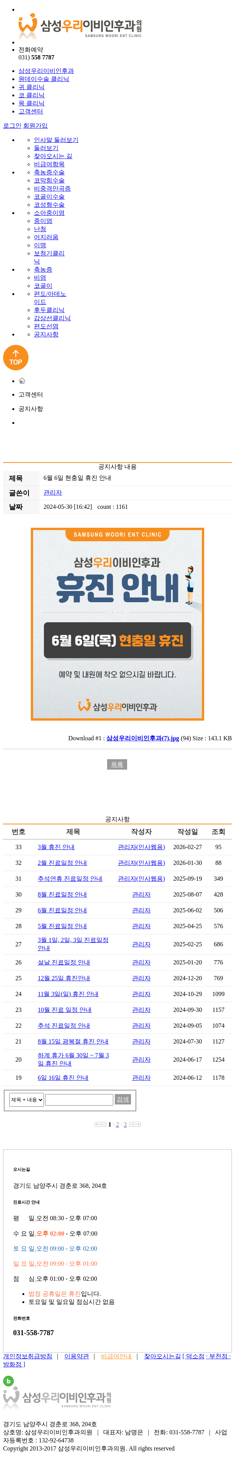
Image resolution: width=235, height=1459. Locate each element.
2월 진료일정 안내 (62, 863)
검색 (123, 1099)
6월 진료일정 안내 (62, 910)
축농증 (43, 269)
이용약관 (76, 1356)
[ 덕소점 (194, 1356)
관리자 (53, 492)
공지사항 (46, 334)
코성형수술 (49, 204)
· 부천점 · (218, 1356)
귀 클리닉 (31, 87)
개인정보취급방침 (27, 1356)
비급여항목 (49, 164)
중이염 (43, 221)
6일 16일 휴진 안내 (63, 1077)
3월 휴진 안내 (56, 847)
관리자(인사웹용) (141, 847)
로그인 (12, 125)
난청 (40, 229)
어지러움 (46, 237)
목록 (117, 764)
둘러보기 (46, 148)
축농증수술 (49, 172)
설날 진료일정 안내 (64, 962)
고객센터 (30, 111)
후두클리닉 (49, 310)
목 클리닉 (31, 103)
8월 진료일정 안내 (62, 894)
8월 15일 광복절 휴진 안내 (73, 1041)
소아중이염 (49, 212)
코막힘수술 (49, 180)
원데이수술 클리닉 (43, 79)
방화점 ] (14, 1364)
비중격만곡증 (52, 188)
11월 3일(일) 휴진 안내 (68, 994)
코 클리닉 (31, 95)
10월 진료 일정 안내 (65, 1009)
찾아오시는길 (162, 1356)
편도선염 (46, 326)
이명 (40, 245)
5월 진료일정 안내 (62, 926)
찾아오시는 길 (53, 156)
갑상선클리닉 (52, 318)
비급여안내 (116, 1356)
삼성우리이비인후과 (46, 71)
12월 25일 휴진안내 (64, 978)
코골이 (43, 285)
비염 (40, 277)
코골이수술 (49, 196)
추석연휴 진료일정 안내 (70, 878)
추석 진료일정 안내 (64, 1025)
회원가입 (35, 125)
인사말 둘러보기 (56, 140)
